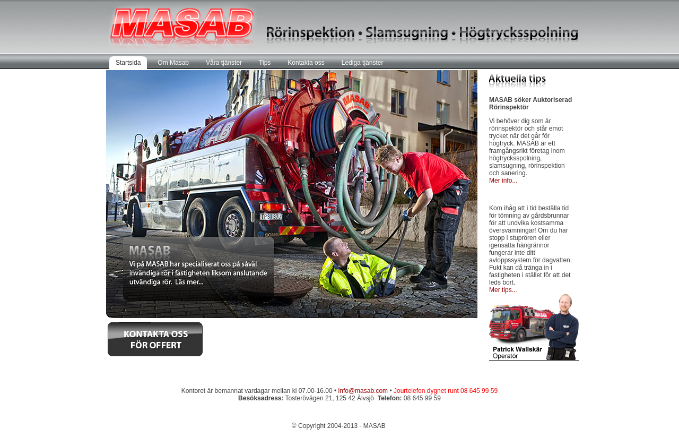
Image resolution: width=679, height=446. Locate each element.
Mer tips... (503, 290)
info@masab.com (363, 390)
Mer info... (503, 180)
